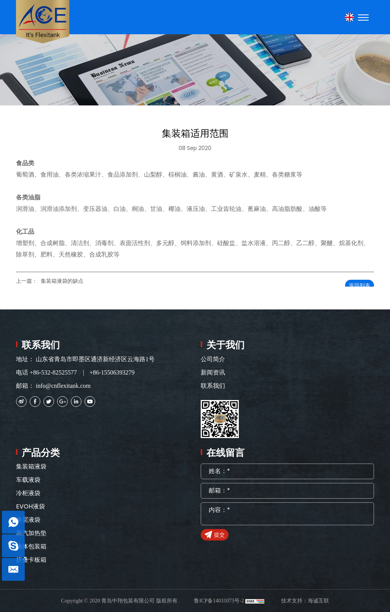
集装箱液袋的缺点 (62, 281)
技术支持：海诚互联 (305, 601)
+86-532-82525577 (53, 372)
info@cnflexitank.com (63, 385)
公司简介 (213, 359)
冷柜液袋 (28, 493)
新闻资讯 (213, 372)
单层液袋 (28, 519)
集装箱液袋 (31, 466)
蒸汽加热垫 (31, 533)
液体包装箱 (31, 546)
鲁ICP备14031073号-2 (219, 601)
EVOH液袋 (30, 506)
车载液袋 (28, 479)
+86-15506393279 (112, 372)
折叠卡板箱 (31, 559)
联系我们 (213, 385)
